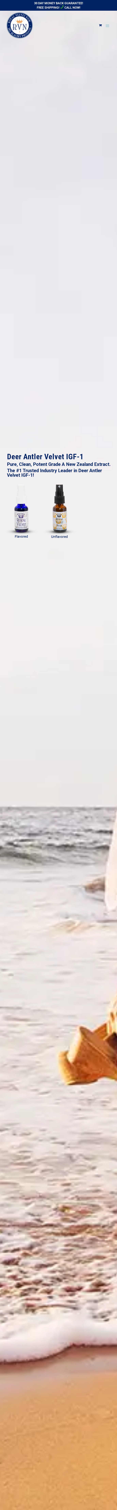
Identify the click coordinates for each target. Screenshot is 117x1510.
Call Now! (70, 7)
